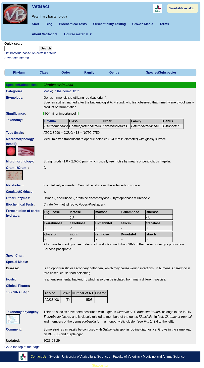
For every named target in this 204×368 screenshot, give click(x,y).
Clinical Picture (17, 285)
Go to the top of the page (22, 347)
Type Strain (14, 132)
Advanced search (16, 58)
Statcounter (100, 365)
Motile (47, 91)
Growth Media (142, 24)
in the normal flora (66, 91)
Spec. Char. (14, 255)
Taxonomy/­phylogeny (22, 312)
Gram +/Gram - (17, 167)
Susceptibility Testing (109, 24)
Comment (13, 329)
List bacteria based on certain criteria (30, 53)
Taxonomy (14, 120)
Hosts (10, 279)
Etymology (14, 97)
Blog (49, 24)
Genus (114, 72)
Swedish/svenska (181, 8)
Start (35, 24)
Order (65, 72)
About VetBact (45, 34)
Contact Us (38, 356)
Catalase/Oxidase (19, 191)
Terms (164, 24)
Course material (78, 34)
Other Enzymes (17, 198)
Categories (14, 91)
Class (44, 72)
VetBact (40, 6)
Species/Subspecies (161, 72)
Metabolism (15, 185)
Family (89, 72)
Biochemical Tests (73, 24)
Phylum (19, 72)
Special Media (16, 262)
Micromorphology (19, 161)
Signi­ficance (15, 113)
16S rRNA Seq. (17, 292)
